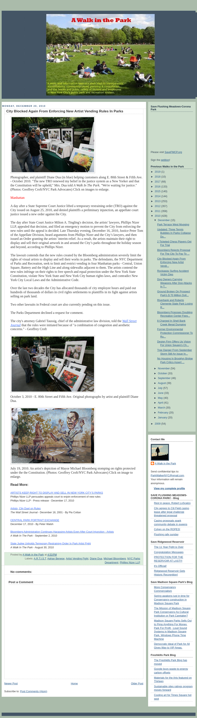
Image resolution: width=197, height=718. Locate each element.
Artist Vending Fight (77, 558)
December (164, 220)
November (164, 368)
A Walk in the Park (165, 463)
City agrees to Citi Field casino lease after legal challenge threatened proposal (171, 512)
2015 (158, 191)
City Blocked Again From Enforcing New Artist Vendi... (171, 262)
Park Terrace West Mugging (173, 224)
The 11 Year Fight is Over (169, 547)
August (162, 383)
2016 (158, 186)
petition (165, 160)
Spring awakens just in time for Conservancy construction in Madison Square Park (172, 599)
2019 (158, 171)
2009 (158, 423)
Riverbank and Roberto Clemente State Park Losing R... (175, 304)
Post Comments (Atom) (33, 691)
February (163, 412)
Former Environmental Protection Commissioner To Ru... (175, 333)
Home (74, 683)
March (162, 407)
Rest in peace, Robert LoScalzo (172, 503)
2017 (158, 181)
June (161, 393)
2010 (158, 215)
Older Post (137, 683)
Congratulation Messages (169, 552)
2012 (158, 206)
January (163, 417)
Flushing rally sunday (166, 534)
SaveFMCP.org (173, 152)
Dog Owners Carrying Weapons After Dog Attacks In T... (174, 283)
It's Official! (160, 566)
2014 (158, 196)
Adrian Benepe (55, 558)
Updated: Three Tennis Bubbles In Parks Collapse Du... (174, 233)
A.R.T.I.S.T (40, 558)
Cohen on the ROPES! (167, 529)
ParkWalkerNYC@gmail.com (167, 475)
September (164, 378)
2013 (158, 201)
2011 (158, 211)
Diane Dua (96, 558)
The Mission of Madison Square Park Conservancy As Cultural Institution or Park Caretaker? (172, 612)
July (160, 388)
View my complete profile (169, 488)
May (160, 398)
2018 (158, 176)
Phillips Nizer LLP (130, 562)
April (161, 402)
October (163, 373)
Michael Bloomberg (115, 558)
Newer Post (11, 683)
